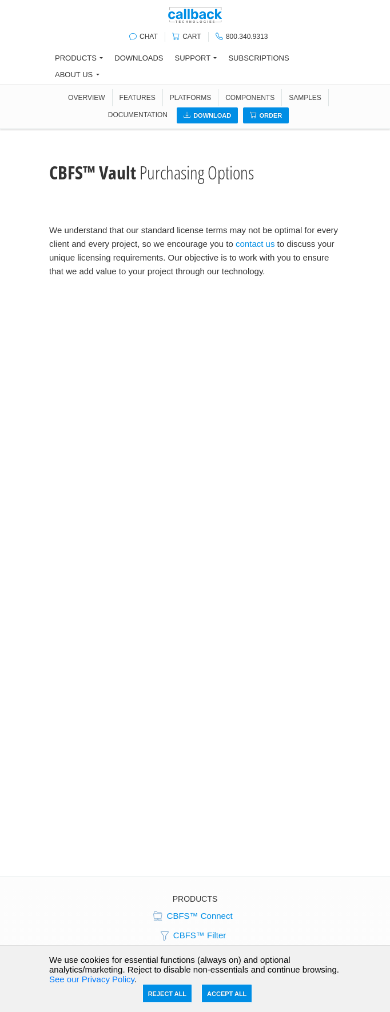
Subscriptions (258, 58)
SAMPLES (305, 98)
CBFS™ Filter (192, 936)
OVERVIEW (86, 98)
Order (266, 115)
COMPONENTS (249, 98)
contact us (255, 244)
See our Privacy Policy (91, 979)
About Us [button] (74, 74)
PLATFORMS (190, 98)
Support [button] (193, 58)
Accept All (226, 993)
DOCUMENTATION (138, 115)
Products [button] (76, 58)
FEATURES (138, 98)
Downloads (138, 58)
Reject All (167, 993)
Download (207, 115)
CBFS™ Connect (192, 916)
